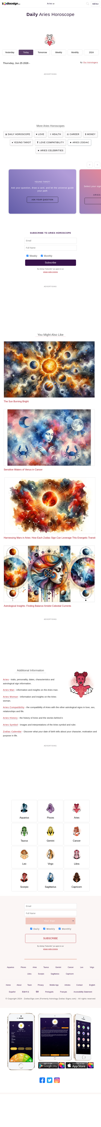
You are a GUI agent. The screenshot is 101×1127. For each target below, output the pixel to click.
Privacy (41, 985)
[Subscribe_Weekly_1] (27, 256)
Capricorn (70, 974)
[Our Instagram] (57, 1080)
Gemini (58, 967)
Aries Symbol (10, 724)
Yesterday (9, 52)
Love (41, 134)
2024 (91, 52)
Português (49, 992)
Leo (81, 967)
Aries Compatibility (13, 707)
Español (12, 992)
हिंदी (37, 992)
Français (63, 992)
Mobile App (54, 985)
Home (8, 985)
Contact (79, 985)
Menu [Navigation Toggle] (95, 4)
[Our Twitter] (49, 1080)
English (92, 985)
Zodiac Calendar (12, 731)
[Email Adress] (50, 240)
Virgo (92, 967)
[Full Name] (50, 248)
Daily (37, 929)
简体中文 (25, 992)
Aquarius (10, 967)
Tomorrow (42, 52)
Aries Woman (10, 696)
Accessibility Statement (83, 992)
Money (91, 134)
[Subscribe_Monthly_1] (42, 256)
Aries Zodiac (81, 142)
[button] (87, 3)
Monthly (75, 52)
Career (74, 134)
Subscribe (50, 262)
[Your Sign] (50, 921)
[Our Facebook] (42, 1080)
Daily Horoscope (19, 134)
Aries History (10, 718)
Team (29, 985)
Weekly (58, 52)
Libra (29, 974)
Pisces (23, 967)
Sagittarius (55, 974)
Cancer (71, 967)
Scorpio (41, 974)
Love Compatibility (52, 142)
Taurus (46, 967)
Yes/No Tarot (22, 142)
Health (56, 134)
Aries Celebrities (51, 150)
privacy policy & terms (50, 272)
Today (26, 52)
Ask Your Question (42, 200)
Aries (6, 679)
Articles (67, 985)
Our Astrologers (90, 62)
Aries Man (9, 690)
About (19, 985)
